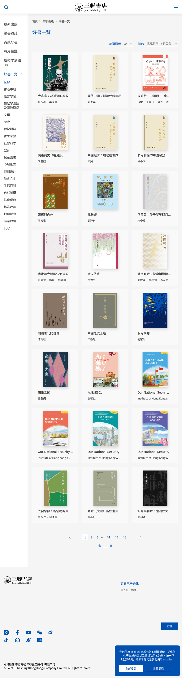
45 (116, 537)
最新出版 (11, 23)
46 (124, 537)
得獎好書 (11, 41)
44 (108, 537)
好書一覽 (11, 73)
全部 (7, 82)
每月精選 (11, 50)
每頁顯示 (115, 43)
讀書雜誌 (11, 32)
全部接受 (130, 668)
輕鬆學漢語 (12, 59)
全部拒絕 (158, 668)
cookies (135, 651)
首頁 (35, 21)
